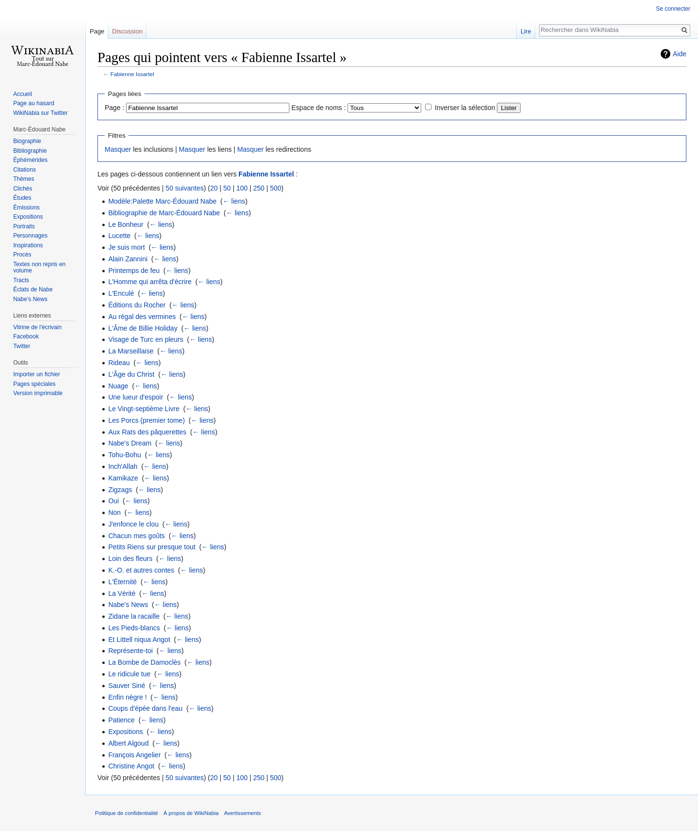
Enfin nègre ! (127, 697)
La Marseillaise (130, 351)
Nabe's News (128, 604)
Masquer (118, 149)
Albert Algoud (128, 743)
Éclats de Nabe (32, 289)
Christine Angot (131, 766)
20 (214, 188)
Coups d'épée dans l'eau (145, 708)
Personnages (30, 235)
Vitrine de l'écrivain (37, 327)
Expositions (125, 731)
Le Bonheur (125, 224)
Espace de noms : (318, 108)
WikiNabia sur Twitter (40, 113)
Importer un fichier (36, 374)
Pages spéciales (34, 384)
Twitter (21, 346)
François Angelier (134, 755)
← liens (233, 201)
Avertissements (242, 813)
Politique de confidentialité (126, 813)
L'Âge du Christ (131, 374)
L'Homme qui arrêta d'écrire (149, 282)
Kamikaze (123, 478)
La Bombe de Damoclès (144, 662)
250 (258, 188)
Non (114, 512)
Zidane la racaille (133, 616)
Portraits (24, 226)
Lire (526, 31)
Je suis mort (126, 247)
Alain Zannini (127, 259)
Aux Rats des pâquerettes (147, 432)
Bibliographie (30, 150)
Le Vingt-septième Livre (143, 409)
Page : (114, 108)
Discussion (127, 31)
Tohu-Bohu (124, 455)
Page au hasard (33, 103)
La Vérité (121, 593)
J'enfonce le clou (133, 524)
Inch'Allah (122, 466)
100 (241, 188)
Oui (113, 501)
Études (22, 197)
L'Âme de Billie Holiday (142, 328)
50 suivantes (185, 188)
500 (275, 188)
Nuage (118, 386)
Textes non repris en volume (39, 267)
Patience (121, 720)
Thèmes (23, 179)
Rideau (118, 363)
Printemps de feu (133, 270)
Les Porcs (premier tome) (146, 420)
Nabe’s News (30, 299)
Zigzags (120, 490)
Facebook (26, 336)
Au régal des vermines (141, 316)
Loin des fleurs (130, 558)
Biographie (27, 141)
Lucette (119, 236)
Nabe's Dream (129, 443)
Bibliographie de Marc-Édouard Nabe (164, 213)
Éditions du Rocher (136, 305)
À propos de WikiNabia (191, 813)
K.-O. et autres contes (141, 570)
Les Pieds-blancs (134, 628)
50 (227, 188)
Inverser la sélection (465, 108)
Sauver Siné (126, 685)
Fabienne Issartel (132, 74)
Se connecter (673, 8)
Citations (24, 169)
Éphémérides (30, 160)
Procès (22, 254)
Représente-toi (130, 651)
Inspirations (28, 245)
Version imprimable (38, 393)
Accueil (22, 94)
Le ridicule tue (129, 674)
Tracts (21, 280)
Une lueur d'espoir (135, 397)
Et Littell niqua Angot (139, 639)
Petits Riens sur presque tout (151, 547)
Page (97, 31)
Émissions (26, 207)
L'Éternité (122, 582)
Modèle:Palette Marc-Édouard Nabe (162, 201)
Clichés (22, 188)
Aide (679, 54)
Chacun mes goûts (136, 536)
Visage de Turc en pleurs (145, 339)
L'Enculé (121, 293)
